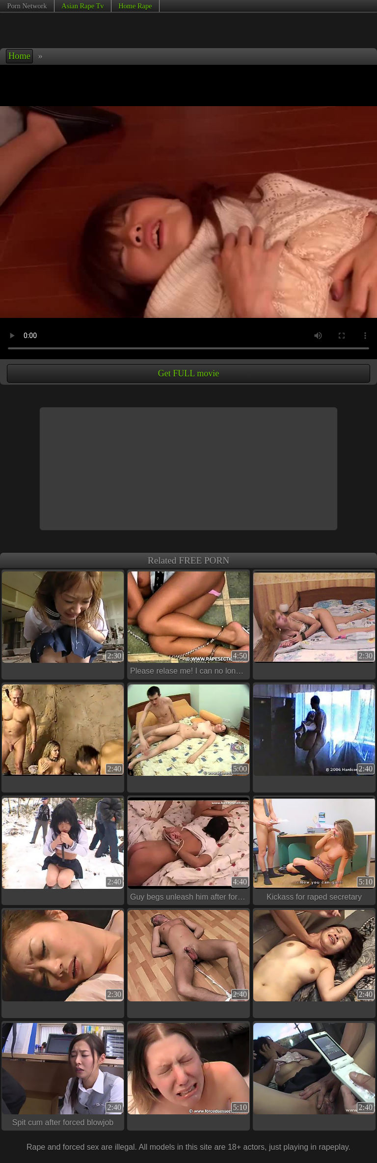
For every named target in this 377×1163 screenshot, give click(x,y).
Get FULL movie (188, 373)
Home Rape (135, 6)
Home (19, 56)
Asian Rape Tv (82, 6)
